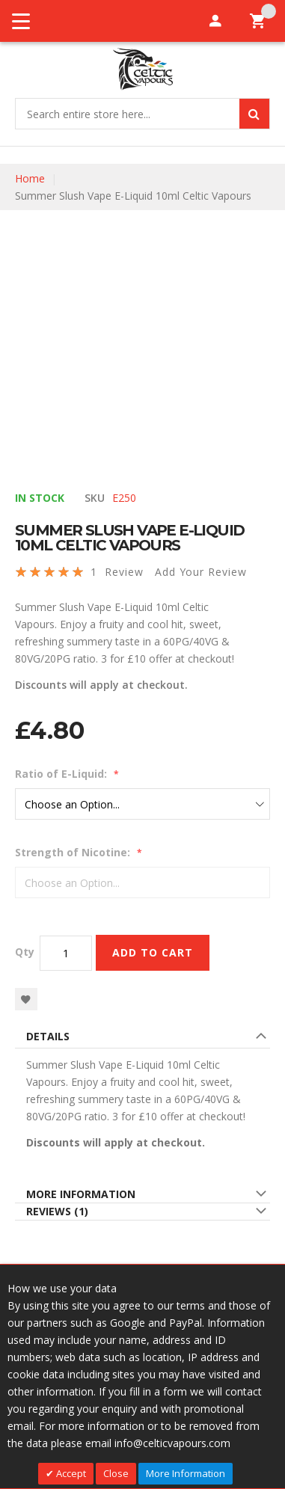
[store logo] (142, 69)
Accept (70, 1473)
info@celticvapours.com (172, 1443)
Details (48, 1036)
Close (116, 1473)
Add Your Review (201, 572)
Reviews (57, 1211)
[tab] (142, 1038)
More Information (80, 1194)
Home (30, 178)
